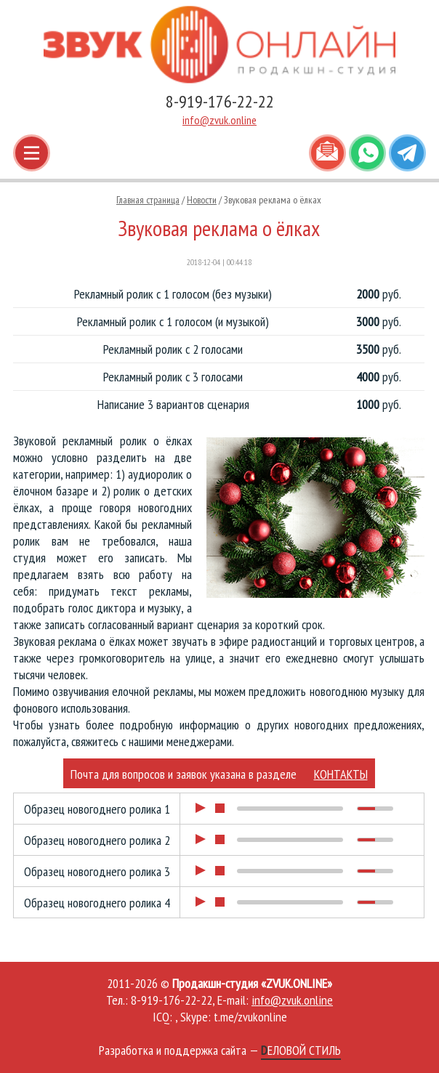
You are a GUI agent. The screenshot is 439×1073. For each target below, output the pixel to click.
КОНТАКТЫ (341, 774)
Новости (202, 199)
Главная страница (148, 199)
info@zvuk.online (219, 120)
